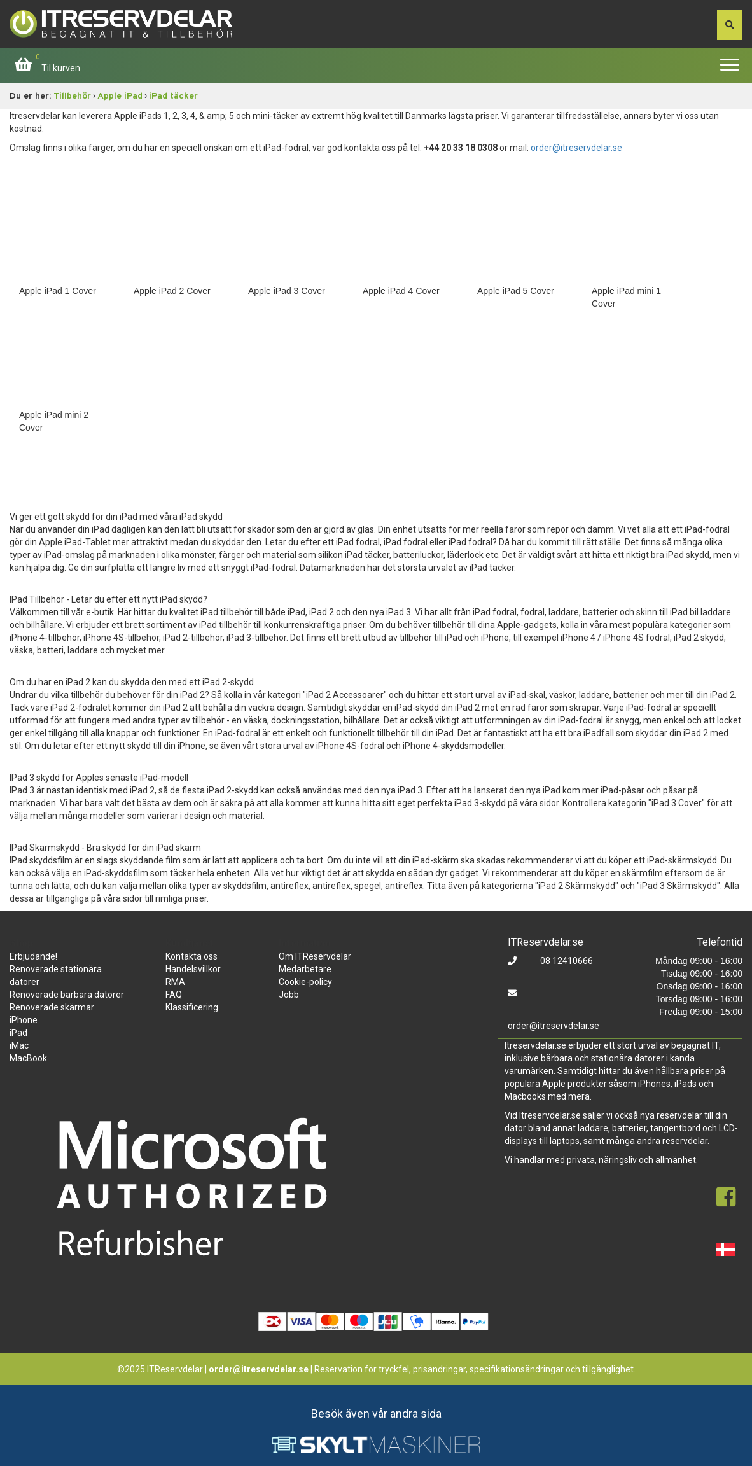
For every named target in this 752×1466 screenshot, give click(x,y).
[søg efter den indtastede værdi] (729, 25)
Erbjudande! (33, 956)
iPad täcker (173, 96)
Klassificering (191, 1007)
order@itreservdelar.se (576, 148)
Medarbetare (305, 969)
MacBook (28, 1058)
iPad (18, 1033)
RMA (175, 982)
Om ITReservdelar (315, 956)
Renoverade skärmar (52, 1007)
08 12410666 (565, 961)
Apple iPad (120, 96)
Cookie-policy (305, 982)
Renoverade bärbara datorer (67, 994)
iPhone (24, 1020)
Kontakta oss (191, 956)
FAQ (173, 994)
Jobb (289, 994)
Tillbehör (72, 96)
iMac (19, 1045)
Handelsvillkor (193, 969)
